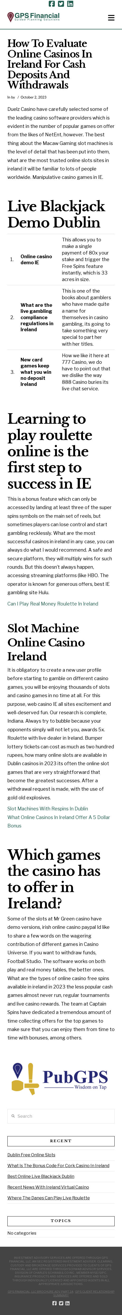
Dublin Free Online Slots (31, 1154)
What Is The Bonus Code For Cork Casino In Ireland (58, 1165)
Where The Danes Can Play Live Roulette (48, 1197)
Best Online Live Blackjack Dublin (40, 1176)
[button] (111, 18)
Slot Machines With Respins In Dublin (47, 808)
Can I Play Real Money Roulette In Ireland (52, 604)
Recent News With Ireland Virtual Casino (48, 1187)
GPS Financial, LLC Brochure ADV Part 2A (41, 1291)
